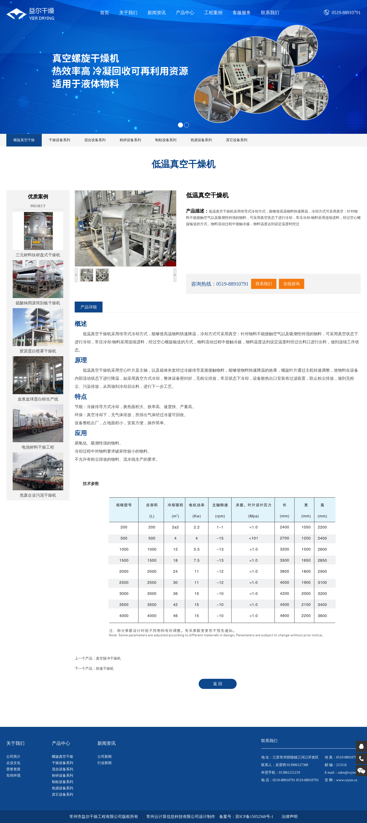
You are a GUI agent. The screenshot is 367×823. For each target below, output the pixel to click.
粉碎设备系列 (130, 140)
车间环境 (13, 775)
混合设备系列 (95, 140)
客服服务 (242, 12)
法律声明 (289, 816)
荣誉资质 (13, 769)
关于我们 (128, 12)
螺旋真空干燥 (24, 140)
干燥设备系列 (59, 140)
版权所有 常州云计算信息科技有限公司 (160, 816)
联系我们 (270, 12)
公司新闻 (104, 756)
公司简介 (13, 756)
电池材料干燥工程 (38, 447)
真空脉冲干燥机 (108, 658)
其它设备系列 (236, 140)
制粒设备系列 (165, 140)
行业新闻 (104, 763)
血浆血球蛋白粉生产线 (38, 399)
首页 (104, 12)
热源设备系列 (201, 140)
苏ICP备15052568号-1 (254, 816)
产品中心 (185, 12)
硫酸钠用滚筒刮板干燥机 (38, 303)
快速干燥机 (105, 668)
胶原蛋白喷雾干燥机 (38, 351)
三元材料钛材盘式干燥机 (38, 255)
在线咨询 (291, 284)
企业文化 (13, 763)
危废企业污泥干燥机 (38, 495)
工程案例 (213, 12)
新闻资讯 (157, 12)
